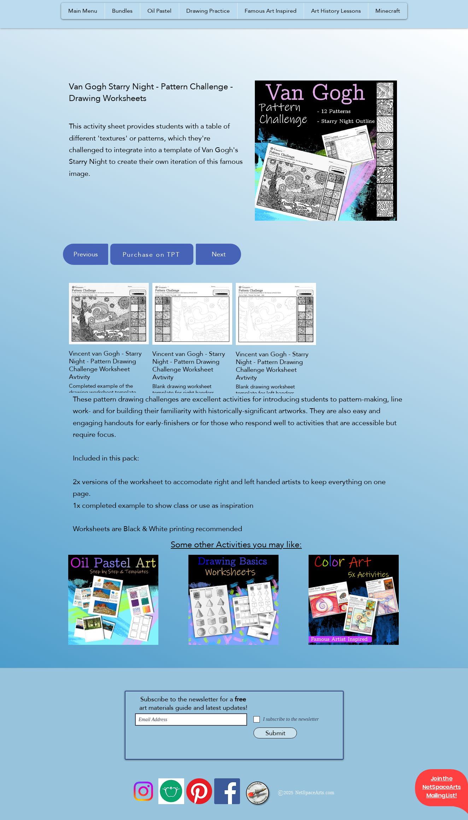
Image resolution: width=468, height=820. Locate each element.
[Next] (218, 254)
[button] (83, 11)
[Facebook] (227, 791)
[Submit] (275, 732)
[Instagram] (143, 791)
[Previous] (85, 254)
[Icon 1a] (171, 791)
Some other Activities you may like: (236, 544)
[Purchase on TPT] (151, 254)
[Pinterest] (199, 791)
